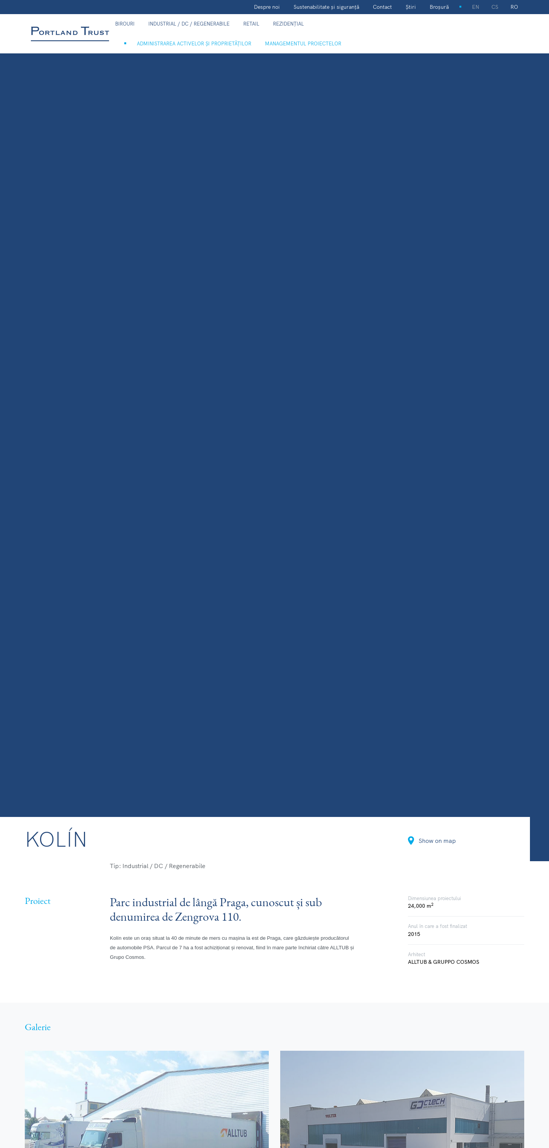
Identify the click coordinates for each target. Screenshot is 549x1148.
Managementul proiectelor (303, 43)
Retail (251, 24)
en (475, 6)
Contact (382, 6)
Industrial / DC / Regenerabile (189, 24)
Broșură (439, 6)
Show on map (432, 840)
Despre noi (267, 6)
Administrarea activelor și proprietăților (194, 43)
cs (494, 6)
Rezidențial (288, 24)
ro (514, 6)
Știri (411, 6)
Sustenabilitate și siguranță (326, 6)
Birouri (125, 24)
